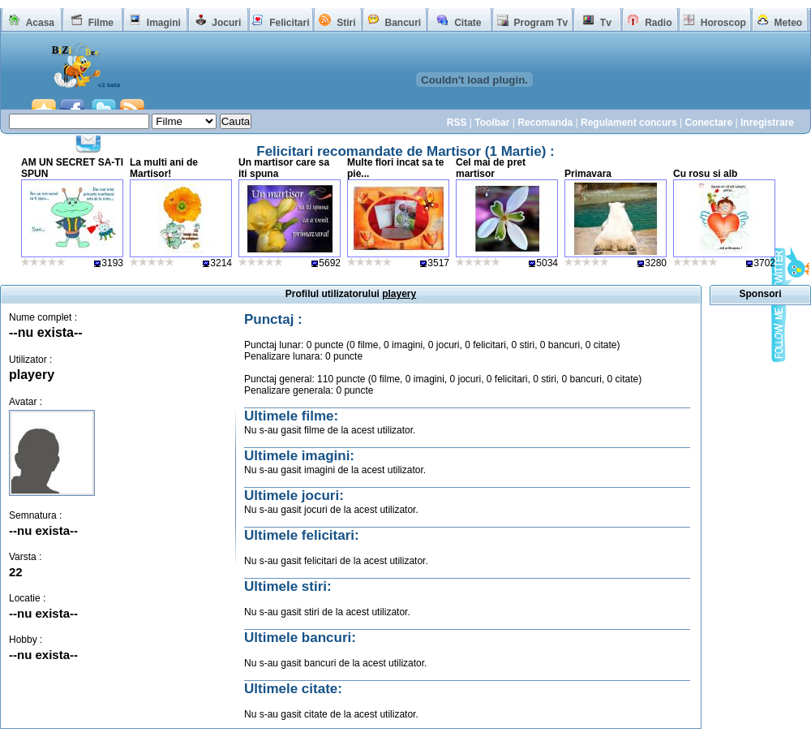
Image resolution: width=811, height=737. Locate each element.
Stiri (346, 22)
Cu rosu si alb (705, 173)
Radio (658, 22)
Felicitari (289, 22)
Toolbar (491, 122)
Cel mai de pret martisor (491, 168)
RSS (457, 122)
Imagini (164, 22)
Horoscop (723, 22)
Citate (467, 22)
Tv (605, 22)
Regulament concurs (629, 122)
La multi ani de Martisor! (164, 168)
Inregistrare (767, 122)
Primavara (587, 173)
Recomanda (545, 122)
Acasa (40, 22)
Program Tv (540, 22)
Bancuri (402, 22)
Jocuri (226, 22)
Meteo (789, 22)
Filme (101, 22)
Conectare (708, 122)
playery (31, 374)
